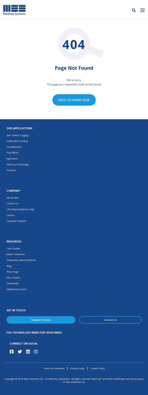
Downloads (13, 283)
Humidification (14, 146)
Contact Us (12, 203)
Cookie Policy (97, 368)
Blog (9, 266)
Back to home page (74, 100)
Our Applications (19, 128)
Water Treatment (16, 254)
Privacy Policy (77, 368)
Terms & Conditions (54, 368)
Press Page (13, 271)
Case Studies (13, 248)
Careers (11, 215)
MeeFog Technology (18, 164)
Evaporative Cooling (17, 141)
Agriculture (12, 158)
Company (13, 190)
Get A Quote (13, 277)
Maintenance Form (17, 289)
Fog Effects (13, 152)
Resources (14, 241)
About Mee (12, 197)
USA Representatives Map (20, 209)
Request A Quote (41, 319)
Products (11, 170)
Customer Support (16, 220)
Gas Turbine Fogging (18, 135)
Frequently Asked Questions (21, 260)
